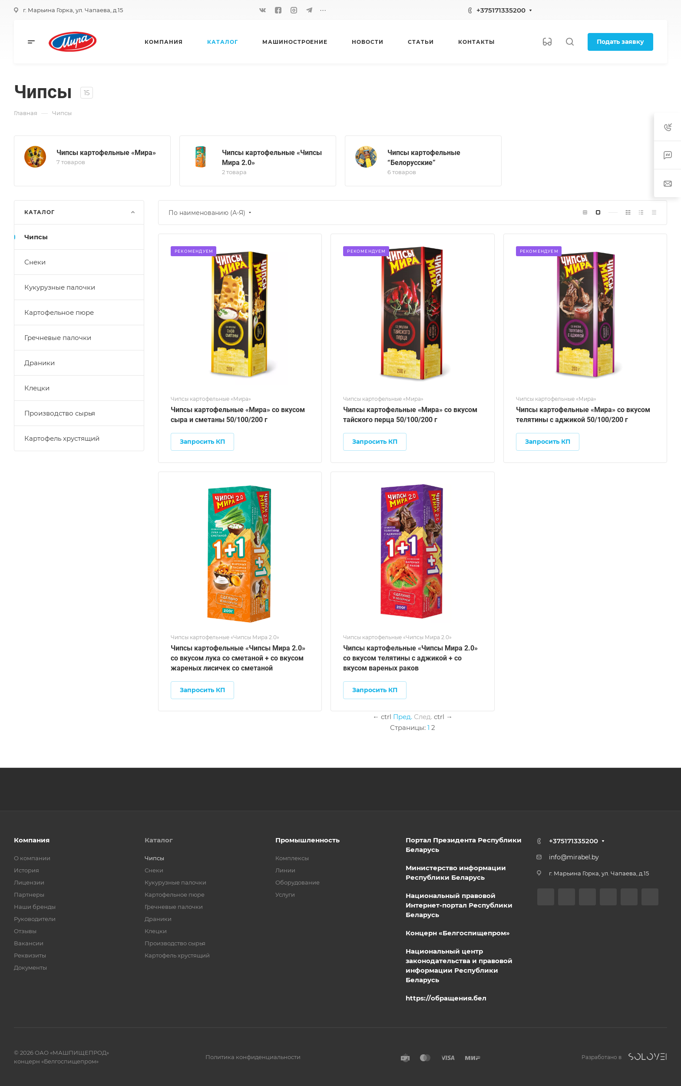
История (26, 870)
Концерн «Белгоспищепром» (458, 933)
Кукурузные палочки (59, 287)
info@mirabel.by (574, 857)
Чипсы (36, 237)
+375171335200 (501, 10)
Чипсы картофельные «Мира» (106, 153)
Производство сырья (59, 413)
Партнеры (29, 894)
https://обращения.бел (446, 998)
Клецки (37, 388)
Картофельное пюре (59, 312)
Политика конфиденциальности (253, 1056)
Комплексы (292, 858)
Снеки (35, 262)
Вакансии (28, 943)
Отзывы (25, 931)
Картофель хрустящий (61, 438)
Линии (285, 870)
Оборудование (297, 882)
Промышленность (307, 840)
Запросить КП (202, 442)
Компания (32, 840)
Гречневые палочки (57, 337)
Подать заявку (620, 42)
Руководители (35, 918)
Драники (39, 363)
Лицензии (29, 882)
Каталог (159, 840)
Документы (30, 967)
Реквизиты (30, 955)
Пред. (402, 717)
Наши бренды (35, 906)
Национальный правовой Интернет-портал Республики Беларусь (459, 905)
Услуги (285, 894)
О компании (32, 858)
